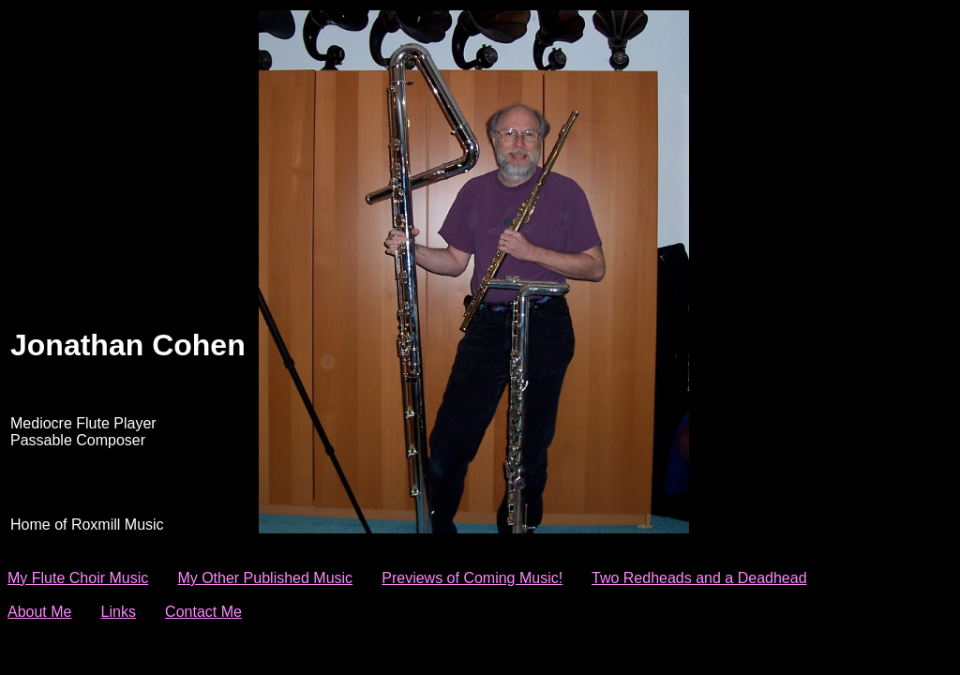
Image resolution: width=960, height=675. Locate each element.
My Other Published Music (264, 578)
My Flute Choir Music (78, 578)
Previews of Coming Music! (472, 578)
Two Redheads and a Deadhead (699, 578)
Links (118, 612)
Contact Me (203, 612)
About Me (39, 612)
